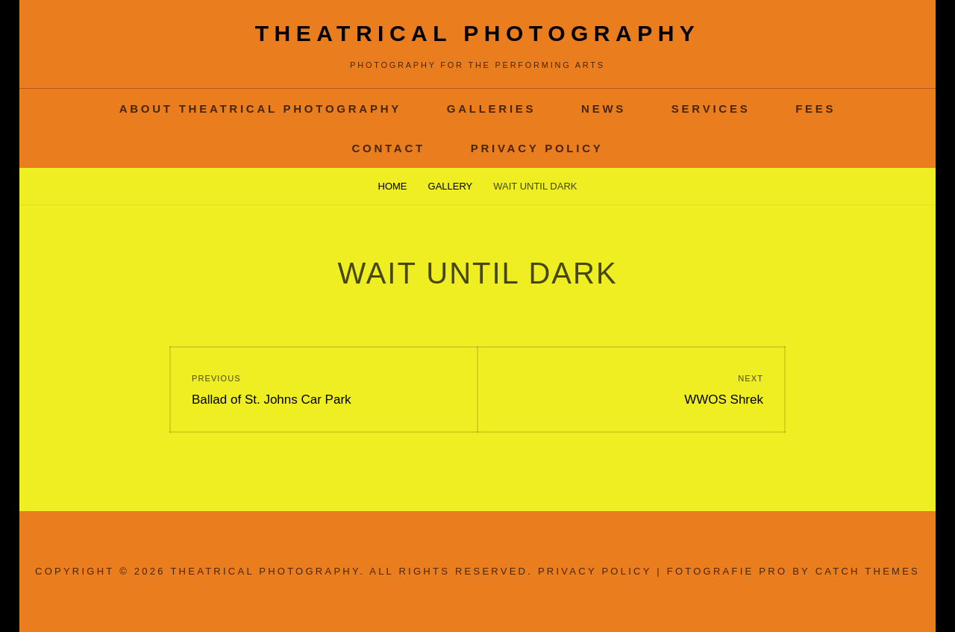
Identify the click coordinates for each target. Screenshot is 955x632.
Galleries (491, 108)
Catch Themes (867, 571)
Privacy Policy (537, 148)
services (711, 108)
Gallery (450, 186)
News (603, 108)
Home (392, 186)
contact (388, 148)
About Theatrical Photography (260, 108)
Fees (815, 108)
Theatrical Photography (478, 33)
